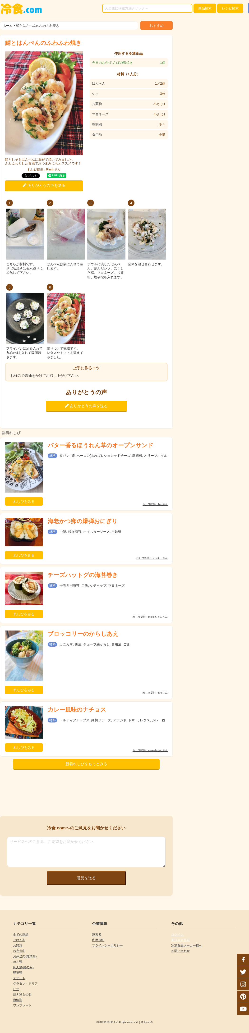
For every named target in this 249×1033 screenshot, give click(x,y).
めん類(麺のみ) (23, 967)
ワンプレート (22, 1005)
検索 (205, 8)
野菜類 (17, 972)
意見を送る (86, 878)
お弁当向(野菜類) (25, 956)
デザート (19, 978)
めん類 (17, 961)
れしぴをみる (24, 501)
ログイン (177, 934)
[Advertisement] (86, 794)
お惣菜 (17, 945)
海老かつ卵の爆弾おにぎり (83, 521)
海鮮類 (17, 999)
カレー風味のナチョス (77, 709)
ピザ (16, 989)
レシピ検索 (230, 8)
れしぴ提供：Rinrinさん (44, 169)
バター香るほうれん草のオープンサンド (100, 445)
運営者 (96, 934)
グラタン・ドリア (25, 983)
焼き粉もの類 (22, 994)
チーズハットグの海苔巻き (83, 575)
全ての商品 (20, 934)
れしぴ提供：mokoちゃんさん (150, 617)
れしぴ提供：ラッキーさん (152, 558)
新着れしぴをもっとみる (86, 764)
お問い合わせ (180, 950)
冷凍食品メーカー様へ (186, 945)
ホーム (8, 25)
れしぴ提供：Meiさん (155, 504)
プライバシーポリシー (107, 945)
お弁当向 (19, 950)
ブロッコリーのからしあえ (83, 634)
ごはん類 (19, 940)
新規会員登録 (180, 940)
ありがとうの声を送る (44, 185)
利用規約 (98, 940)
